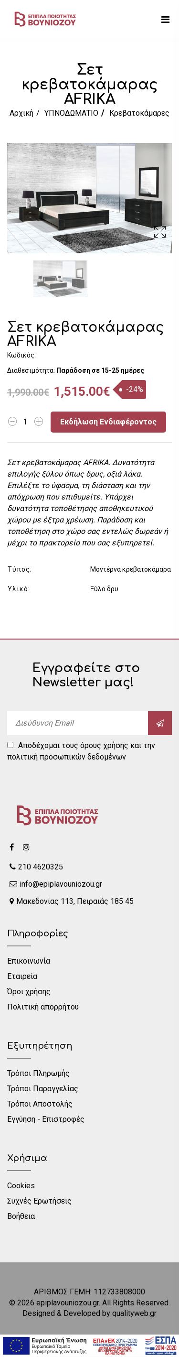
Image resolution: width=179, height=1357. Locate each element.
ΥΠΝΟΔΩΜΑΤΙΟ (71, 113)
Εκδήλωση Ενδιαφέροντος (108, 421)
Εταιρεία (22, 976)
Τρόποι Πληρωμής (38, 1073)
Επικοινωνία (28, 961)
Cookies (21, 1185)
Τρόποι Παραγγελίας (42, 1088)
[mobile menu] (165, 19)
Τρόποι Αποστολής (40, 1103)
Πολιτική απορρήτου (43, 1006)
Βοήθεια (21, 1216)
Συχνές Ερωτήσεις (39, 1200)
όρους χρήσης (104, 745)
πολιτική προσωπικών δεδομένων (66, 756)
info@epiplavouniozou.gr (56, 884)
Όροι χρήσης (29, 991)
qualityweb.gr (134, 1313)
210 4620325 (36, 866)
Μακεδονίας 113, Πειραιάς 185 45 (72, 901)
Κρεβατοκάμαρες (139, 113)
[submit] (160, 723)
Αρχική (21, 113)
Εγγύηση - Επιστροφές (45, 1119)
